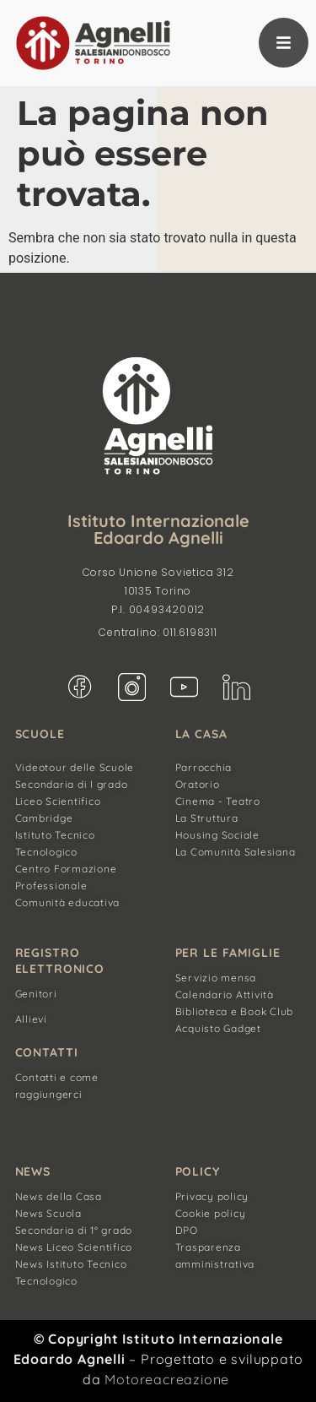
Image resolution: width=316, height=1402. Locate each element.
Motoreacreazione (166, 1379)
